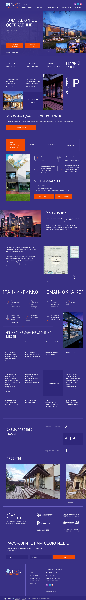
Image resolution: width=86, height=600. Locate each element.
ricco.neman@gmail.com (53, 577)
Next (52, 51)
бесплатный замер (33, 100)
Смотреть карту (72, 587)
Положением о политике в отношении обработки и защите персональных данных (53, 589)
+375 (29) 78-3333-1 (66, 4)
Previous (46, 51)
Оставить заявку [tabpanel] (53, 383)
